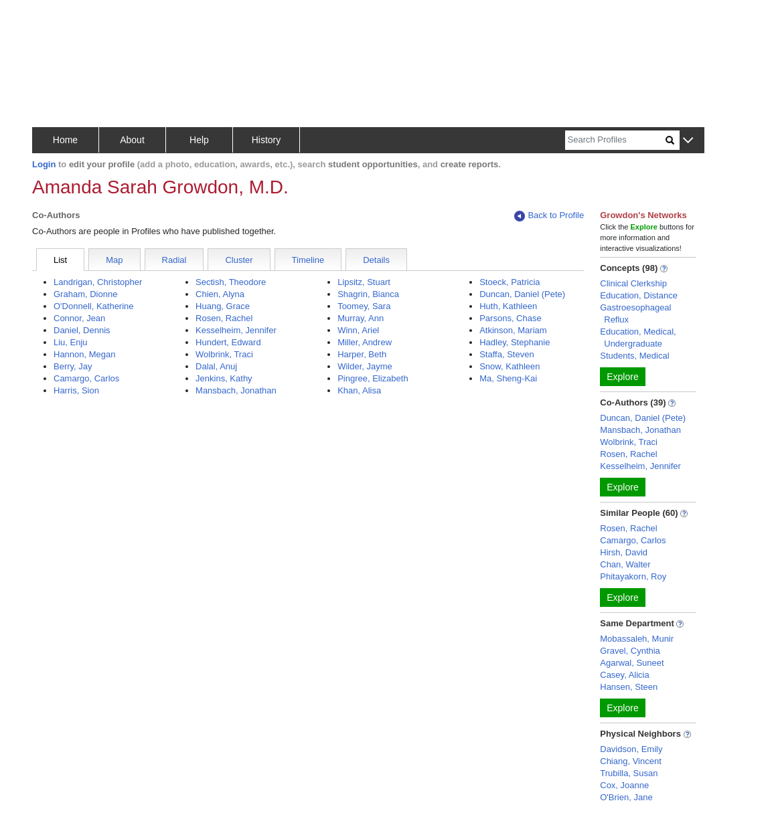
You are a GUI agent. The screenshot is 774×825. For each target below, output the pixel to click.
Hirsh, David (623, 552)
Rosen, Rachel (224, 318)
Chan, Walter (625, 564)
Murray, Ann (360, 318)
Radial (174, 260)
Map (114, 260)
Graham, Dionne (85, 294)
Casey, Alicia (624, 675)
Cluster (238, 260)
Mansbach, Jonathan (236, 390)
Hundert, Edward (228, 342)
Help (199, 139)
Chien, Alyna (220, 294)
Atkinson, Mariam (512, 330)
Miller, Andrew (364, 342)
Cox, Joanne (624, 785)
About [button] (132, 139)
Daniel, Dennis (82, 330)
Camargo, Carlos (86, 378)
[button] (688, 141)
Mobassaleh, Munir (637, 639)
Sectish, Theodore (231, 282)
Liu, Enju (71, 342)
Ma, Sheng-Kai (508, 378)
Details (376, 260)
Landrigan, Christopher (98, 282)
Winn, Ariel (358, 330)
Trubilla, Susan (628, 773)
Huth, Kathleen (508, 306)
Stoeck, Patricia (509, 282)
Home (65, 139)
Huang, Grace (223, 306)
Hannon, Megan (85, 354)
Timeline (308, 260)
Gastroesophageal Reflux (635, 313)
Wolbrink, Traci (224, 354)
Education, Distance (639, 295)
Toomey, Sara (363, 306)
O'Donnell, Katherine (94, 306)
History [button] (266, 139)
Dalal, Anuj (216, 366)
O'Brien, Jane (626, 797)
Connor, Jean (79, 318)
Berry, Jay (73, 366)
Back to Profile (549, 215)
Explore (622, 376)
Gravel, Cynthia (630, 651)
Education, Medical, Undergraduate (638, 338)
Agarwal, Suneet (632, 663)
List (60, 260)
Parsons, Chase (510, 318)
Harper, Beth (361, 354)
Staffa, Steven (506, 354)
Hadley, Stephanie (514, 342)
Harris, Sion (76, 390)
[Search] (615, 140)
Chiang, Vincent (631, 761)
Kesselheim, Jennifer (236, 330)
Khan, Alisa (359, 390)
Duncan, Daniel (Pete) (522, 294)
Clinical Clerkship (633, 283)
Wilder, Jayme (364, 366)
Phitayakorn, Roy (633, 576)
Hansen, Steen (628, 687)
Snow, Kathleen (509, 366)
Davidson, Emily (631, 749)
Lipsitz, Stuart (363, 282)
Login (44, 164)
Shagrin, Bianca (368, 294)
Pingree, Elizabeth (372, 378)
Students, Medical (634, 356)
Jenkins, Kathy (224, 378)
